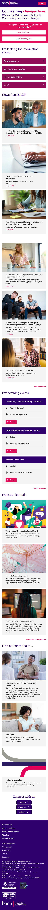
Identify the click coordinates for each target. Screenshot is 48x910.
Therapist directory (24, 32)
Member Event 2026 (15, 459)
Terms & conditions (8, 844)
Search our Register (24, 38)
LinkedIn (23, 812)
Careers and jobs (8, 828)
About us (5, 835)
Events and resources (10, 831)
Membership (7, 825)
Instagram (23, 807)
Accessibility (6, 850)
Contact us (5, 857)
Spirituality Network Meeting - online (23, 430)
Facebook (24, 802)
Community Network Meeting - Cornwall (24, 401)
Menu (42, 3)
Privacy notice (7, 847)
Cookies (4, 854)
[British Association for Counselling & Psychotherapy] (10, 3)
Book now (11, 422)
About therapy (8, 838)
